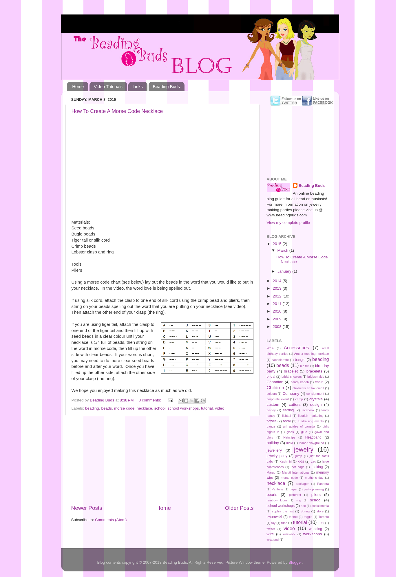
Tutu (321, 523)
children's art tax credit (308, 388)
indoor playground (311, 443)
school (160, 408)
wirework (289, 534)
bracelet (291, 371)
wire (270, 534)
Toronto (324, 516)
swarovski (274, 517)
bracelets (314, 371)
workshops (312, 534)
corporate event (278, 399)
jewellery (274, 450)
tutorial (207, 408)
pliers (316, 494)
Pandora (323, 483)
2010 (277, 311)
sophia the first (283, 511)
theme (293, 516)
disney (271, 410)
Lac (313, 461)
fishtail (286, 415)
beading (92, 408)
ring (298, 500)
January (285, 271)
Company (290, 393)
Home (78, 86)
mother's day (314, 477)
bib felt (304, 366)
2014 (277, 281)
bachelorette (280, 359)
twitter (271, 529)
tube (284, 523)
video (219, 408)
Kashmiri (286, 461)
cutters (295, 404)
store (320, 511)
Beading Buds (166, 86)
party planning (314, 489)
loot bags (297, 467)
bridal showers (292, 376)
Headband (313, 437)
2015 (277, 244)
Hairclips (289, 437)
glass (290, 432)
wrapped (273, 539)
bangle (300, 360)
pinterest (295, 494)
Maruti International (295, 472)
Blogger (295, 562)
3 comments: (150, 400)
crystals (316, 399)
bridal (271, 377)
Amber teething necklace (311, 353)
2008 (277, 326)
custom (273, 404)
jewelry (303, 449)
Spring (305, 511)
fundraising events (311, 421)
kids (301, 461)
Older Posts (239, 508)
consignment (315, 393)
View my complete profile (288, 222)
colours (272, 393)
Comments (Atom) (111, 520)
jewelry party (277, 456)
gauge (271, 426)
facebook (308, 410)
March (283, 250)
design (316, 404)
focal (287, 421)
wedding (315, 529)
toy (273, 523)
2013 (277, 288)
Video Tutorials (108, 86)
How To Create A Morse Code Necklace (117, 111)
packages (302, 483)
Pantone (277, 489)
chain (319, 382)
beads (106, 408)
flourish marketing (311, 415)
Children (275, 387)
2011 (277, 304)
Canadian (275, 382)
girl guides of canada (299, 426)
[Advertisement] (162, 460)
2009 (277, 319)
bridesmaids (315, 376)
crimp (299, 399)
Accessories (296, 347)
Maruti (271, 472)
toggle (308, 516)
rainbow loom (277, 500)
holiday (273, 443)
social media (320, 505)
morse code (124, 408)
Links (138, 86)
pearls (272, 494)
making (317, 467)
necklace (144, 408)
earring (288, 410)
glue (304, 432)
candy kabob (300, 382)
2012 (277, 296)
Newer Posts (86, 508)
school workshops (183, 408)
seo (303, 505)
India (289, 443)
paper (294, 489)
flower (271, 421)
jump (298, 456)
